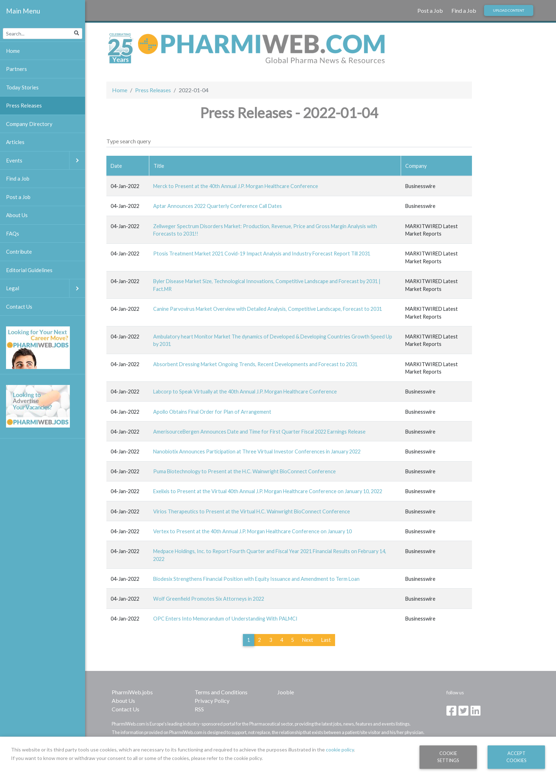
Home (119, 90)
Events (45, 160)
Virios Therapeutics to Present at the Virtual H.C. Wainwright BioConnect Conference (251, 511)
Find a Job (463, 10)
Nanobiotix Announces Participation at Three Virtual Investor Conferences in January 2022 (257, 451)
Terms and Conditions (221, 692)
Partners (16, 69)
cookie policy (340, 749)
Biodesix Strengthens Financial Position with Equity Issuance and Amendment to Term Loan (256, 579)
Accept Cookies (516, 756)
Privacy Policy (212, 700)
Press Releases (153, 90)
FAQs (12, 233)
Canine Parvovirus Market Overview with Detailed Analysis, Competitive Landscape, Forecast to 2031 (267, 309)
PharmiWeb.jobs (132, 692)
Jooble (285, 692)
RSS (199, 709)
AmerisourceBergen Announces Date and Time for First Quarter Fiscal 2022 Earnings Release (259, 432)
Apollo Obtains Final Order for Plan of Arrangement (212, 412)
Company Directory (29, 124)
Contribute (19, 251)
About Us (123, 700)
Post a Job (430, 10)
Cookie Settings (448, 756)
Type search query (128, 141)
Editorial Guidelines (29, 270)
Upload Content (508, 10)
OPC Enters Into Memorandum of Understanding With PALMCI (225, 619)
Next (307, 640)
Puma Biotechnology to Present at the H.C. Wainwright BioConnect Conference (244, 471)
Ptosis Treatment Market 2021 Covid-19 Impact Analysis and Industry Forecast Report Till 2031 (261, 253)
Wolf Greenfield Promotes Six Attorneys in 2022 (208, 599)
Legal (45, 288)
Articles (15, 142)
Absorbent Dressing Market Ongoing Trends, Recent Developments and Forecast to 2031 (255, 364)
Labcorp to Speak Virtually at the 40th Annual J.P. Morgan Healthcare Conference (245, 391)
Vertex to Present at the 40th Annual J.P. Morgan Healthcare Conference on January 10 (252, 531)
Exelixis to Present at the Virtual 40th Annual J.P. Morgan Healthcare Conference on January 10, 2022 (267, 491)
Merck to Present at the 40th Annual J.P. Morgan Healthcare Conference (235, 186)
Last (326, 640)
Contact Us (125, 709)
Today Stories (22, 87)
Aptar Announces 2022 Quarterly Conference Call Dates (217, 206)
